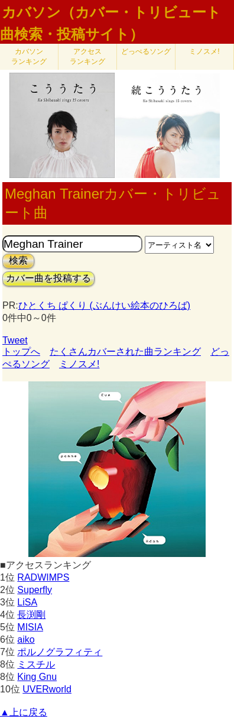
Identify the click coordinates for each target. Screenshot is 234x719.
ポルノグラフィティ (59, 652)
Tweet (15, 340)
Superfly (34, 590)
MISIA (30, 627)
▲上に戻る (23, 712)
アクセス (87, 56)
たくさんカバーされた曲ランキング (125, 351)
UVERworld (47, 689)
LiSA (27, 602)
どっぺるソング (146, 51)
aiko (25, 639)
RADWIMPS (43, 577)
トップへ (21, 351)
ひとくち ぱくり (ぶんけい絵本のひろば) (104, 305)
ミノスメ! (204, 51)
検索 (18, 260)
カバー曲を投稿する (48, 278)
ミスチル (36, 664)
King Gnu (37, 677)
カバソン (29, 56)
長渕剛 (31, 615)
